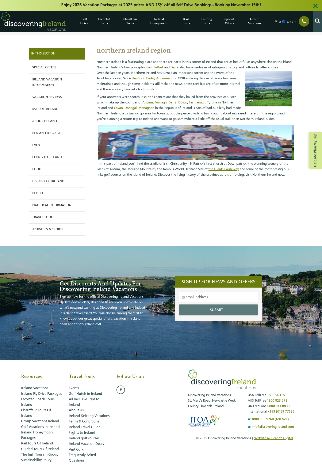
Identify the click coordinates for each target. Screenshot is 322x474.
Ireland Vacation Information (47, 82)
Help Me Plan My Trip (315, 150)
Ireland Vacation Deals (86, 444)
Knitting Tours (201, 21)
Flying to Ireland (47, 157)
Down (182, 102)
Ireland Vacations (34, 388)
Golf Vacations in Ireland (40, 427)
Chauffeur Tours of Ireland (36, 413)
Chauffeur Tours (124, 21)
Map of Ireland (45, 109)
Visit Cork (76, 449)
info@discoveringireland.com (271, 427)
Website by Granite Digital (273, 438)
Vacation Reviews (47, 97)
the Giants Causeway (223, 169)
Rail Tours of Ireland (37, 443)
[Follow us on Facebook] (120, 390)
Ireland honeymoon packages (37, 435)
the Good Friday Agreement (152, 78)
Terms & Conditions (84, 421)
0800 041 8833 (278, 406)
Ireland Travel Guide (84, 427)
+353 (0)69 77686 (281, 411)
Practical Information (51, 205)
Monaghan (146, 108)
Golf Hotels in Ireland (85, 394)
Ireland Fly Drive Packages (41, 394)
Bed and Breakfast (48, 133)
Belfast (158, 67)
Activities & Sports (47, 229)
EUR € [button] (290, 22)
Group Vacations (249, 21)
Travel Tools (43, 217)
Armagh (161, 102)
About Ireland (44, 121)
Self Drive (81, 21)
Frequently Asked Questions (82, 457)
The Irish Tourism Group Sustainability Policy (39, 457)
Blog (276, 21)
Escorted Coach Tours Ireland (37, 402)
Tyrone (212, 102)
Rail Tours (183, 21)
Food (36, 169)
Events (37, 145)
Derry (174, 67)
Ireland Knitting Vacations (89, 416)
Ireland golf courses (84, 438)
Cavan (118, 108)
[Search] (317, 21)
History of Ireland (48, 181)
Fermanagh (197, 102)
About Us (76, 410)
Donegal (130, 108)
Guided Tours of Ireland (40, 449)
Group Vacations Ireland (40, 421)
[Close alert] (315, 6)
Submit (216, 310)
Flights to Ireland (82, 433)
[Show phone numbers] (304, 21)
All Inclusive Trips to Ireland (84, 402)
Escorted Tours (99, 21)
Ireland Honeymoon (151, 21)
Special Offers (226, 21)
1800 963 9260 (278, 395)
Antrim (147, 102)
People (38, 193)
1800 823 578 (277, 400)
